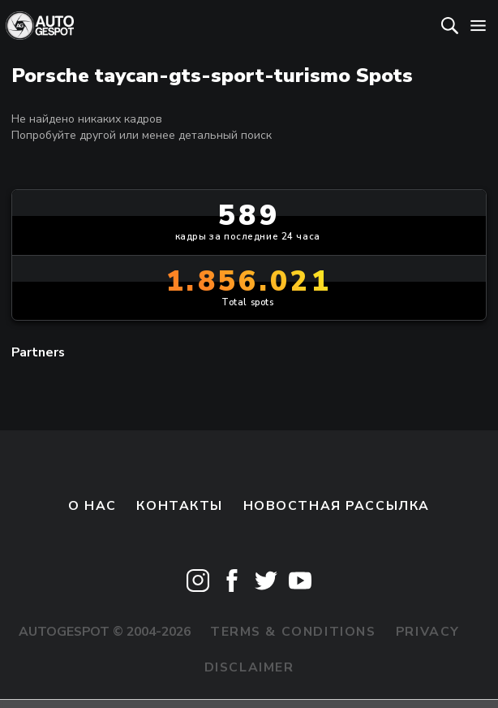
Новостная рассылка (336, 506)
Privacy (428, 632)
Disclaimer (249, 667)
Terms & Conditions (293, 632)
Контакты (179, 506)
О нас (92, 506)
